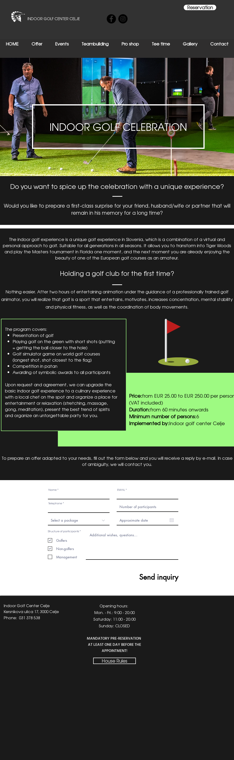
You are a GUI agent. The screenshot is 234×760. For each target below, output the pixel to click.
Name (52, 489)
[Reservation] (200, 7)
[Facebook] (111, 18)
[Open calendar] (172, 520)
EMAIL (121, 489)
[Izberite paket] (79, 520)
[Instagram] (123, 18)
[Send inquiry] (143, 577)
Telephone (55, 503)
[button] (118, 126)
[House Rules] (114, 661)
